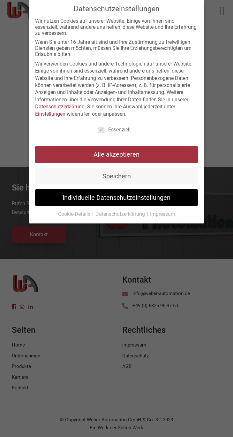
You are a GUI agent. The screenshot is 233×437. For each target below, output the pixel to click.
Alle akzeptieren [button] (116, 153)
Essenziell (114, 128)
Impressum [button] (162, 212)
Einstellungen (50, 112)
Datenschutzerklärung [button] (120, 212)
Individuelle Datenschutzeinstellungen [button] (116, 195)
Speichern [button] (116, 174)
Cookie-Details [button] (75, 212)
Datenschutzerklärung (60, 105)
